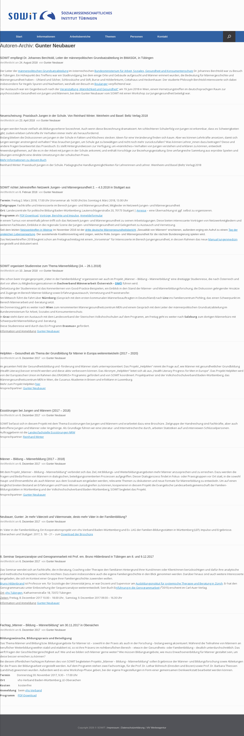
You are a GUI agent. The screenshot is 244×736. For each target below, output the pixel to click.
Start (19, 36)
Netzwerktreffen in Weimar (36, 229)
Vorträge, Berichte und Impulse (59, 215)
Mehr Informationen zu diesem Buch (23, 160)
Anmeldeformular (91, 215)
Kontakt (162, 36)
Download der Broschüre (77, 534)
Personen (136, 36)
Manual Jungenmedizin (222, 239)
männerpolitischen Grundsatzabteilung (43, 71)
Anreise (141, 210)
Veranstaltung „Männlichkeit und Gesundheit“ (89, 89)
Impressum (113, 727)
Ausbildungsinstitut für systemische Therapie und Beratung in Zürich (179, 583)
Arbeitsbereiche (80, 36)
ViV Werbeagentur (156, 727)
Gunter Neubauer (55, 45)
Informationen (46, 36)
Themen (110, 36)
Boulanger (101, 84)
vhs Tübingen (13, 593)
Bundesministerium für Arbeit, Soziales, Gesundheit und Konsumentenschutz (143, 71)
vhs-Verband (33, 690)
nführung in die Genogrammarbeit (138, 588)
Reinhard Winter (33, 437)
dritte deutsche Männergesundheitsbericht (110, 229)
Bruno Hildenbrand (12, 583)
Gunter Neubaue (34, 494)
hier (37, 384)
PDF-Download (29, 215)
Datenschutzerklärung (133, 727)
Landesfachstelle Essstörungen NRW (51, 432)
